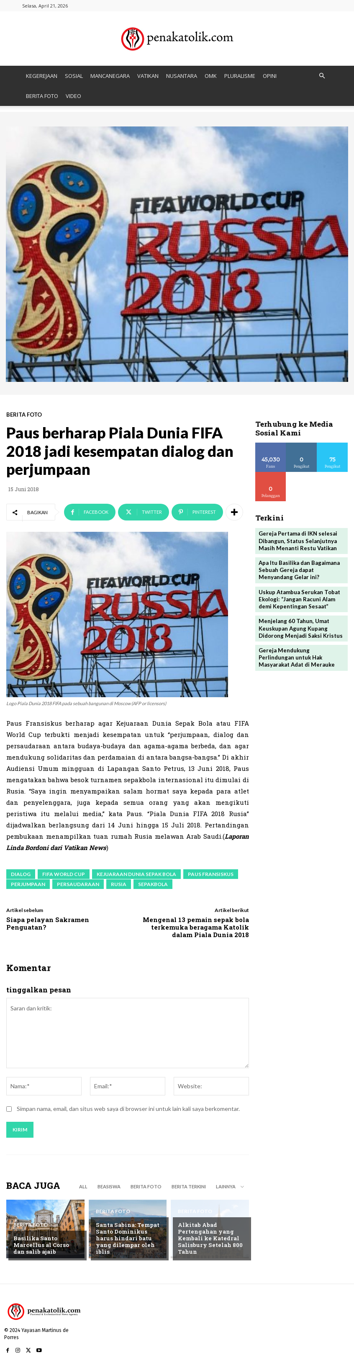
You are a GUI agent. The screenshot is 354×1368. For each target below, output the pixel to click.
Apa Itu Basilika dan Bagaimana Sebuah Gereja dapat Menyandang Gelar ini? (299, 568)
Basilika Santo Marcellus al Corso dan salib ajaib (46, 1245)
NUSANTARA (181, 76)
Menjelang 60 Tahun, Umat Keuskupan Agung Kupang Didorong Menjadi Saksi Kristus (300, 626)
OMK (211, 76)
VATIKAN (148, 76)
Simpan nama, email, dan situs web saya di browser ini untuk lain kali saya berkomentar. (128, 1108)
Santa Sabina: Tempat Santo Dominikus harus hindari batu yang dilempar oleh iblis (130, 1242)
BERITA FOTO (42, 96)
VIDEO (73, 96)
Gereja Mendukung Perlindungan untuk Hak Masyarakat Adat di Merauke (296, 655)
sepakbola (153, 884)
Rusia (118, 884)
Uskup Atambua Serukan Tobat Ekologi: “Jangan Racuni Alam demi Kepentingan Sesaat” (299, 597)
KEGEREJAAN (41, 76)
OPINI (270, 76)
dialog (21, 874)
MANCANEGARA (110, 76)
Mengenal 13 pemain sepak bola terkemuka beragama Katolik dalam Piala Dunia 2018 (196, 927)
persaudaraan (78, 884)
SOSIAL (74, 76)
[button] (322, 76)
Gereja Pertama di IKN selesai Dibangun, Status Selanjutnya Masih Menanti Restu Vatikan (298, 540)
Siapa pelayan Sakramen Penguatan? (47, 923)
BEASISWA (109, 1186)
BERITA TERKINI (189, 1186)
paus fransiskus (210, 874)
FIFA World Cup (63, 874)
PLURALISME (239, 76)
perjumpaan (28, 884)
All (83, 1186)
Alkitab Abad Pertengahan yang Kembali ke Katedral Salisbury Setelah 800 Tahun (209, 1238)
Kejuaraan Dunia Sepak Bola (136, 874)
